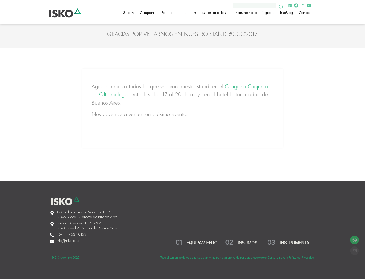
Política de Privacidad (301, 258)
